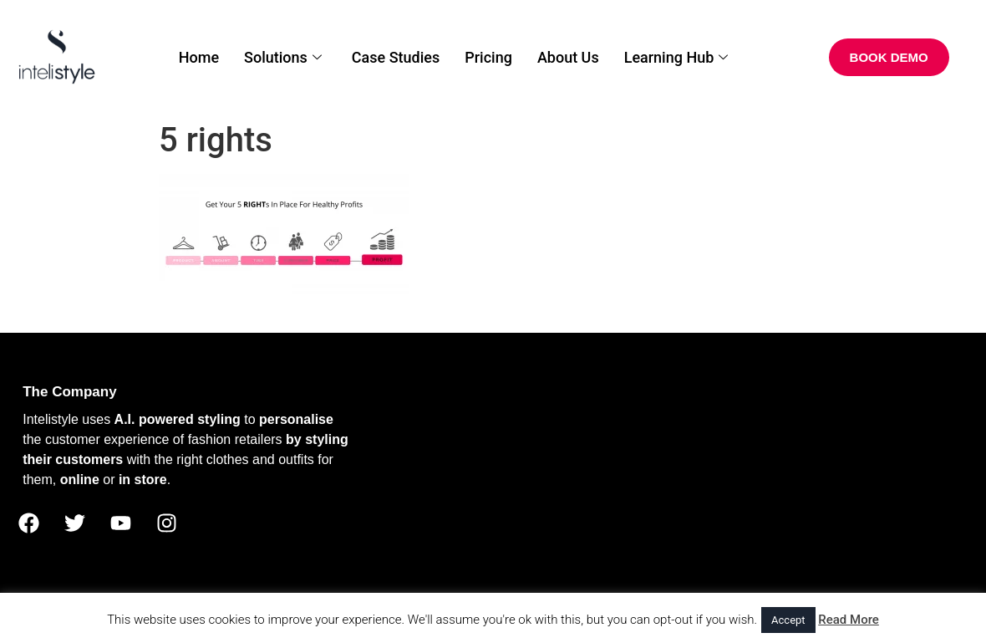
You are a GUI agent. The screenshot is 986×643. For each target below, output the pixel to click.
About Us (568, 57)
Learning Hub (676, 57)
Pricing (488, 57)
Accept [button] (788, 620)
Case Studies (396, 57)
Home (199, 57)
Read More (848, 619)
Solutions (283, 57)
